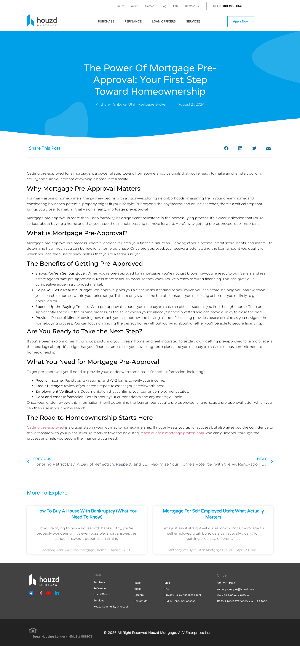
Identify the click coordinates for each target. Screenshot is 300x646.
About (134, 6)
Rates (120, 6)
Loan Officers (164, 21)
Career (149, 6)
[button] (226, 148)
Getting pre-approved (45, 427)
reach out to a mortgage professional (172, 433)
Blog (163, 6)
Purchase (106, 21)
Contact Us (192, 6)
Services (193, 21)
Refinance (133, 21)
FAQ (175, 6)
